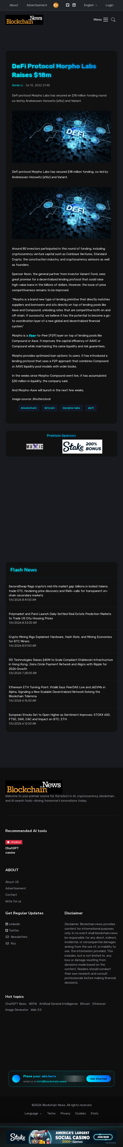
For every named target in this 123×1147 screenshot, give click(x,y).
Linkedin (12, 924)
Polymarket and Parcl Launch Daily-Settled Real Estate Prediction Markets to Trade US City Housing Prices (60, 616)
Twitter (12, 930)
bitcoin (50, 407)
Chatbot (14, 842)
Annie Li (17, 85)
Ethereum (99, 1004)
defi (91, 407)
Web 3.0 (36, 1010)
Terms (51, 1113)
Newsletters (16, 937)
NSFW (33, 1004)
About (14, 5)
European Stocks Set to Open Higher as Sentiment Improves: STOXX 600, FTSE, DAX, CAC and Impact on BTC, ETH (59, 717)
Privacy (65, 1113)
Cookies (80, 1113)
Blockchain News (53, 1105)
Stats (94, 1113)
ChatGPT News (16, 1004)
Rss (10, 943)
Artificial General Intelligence (58, 1004)
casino (10, 852)
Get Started (98, 1078)
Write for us (13, 901)
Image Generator (16, 1010)
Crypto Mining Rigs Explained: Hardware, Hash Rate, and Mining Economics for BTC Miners (60, 639)
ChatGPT (12, 848)
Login (109, 5)
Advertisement (37, 5)
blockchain (29, 407)
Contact (11, 895)
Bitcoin (85, 1004)
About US (12, 882)
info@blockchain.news (51, 1081)
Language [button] (32, 1113)
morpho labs (71, 407)
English (89, 5)
